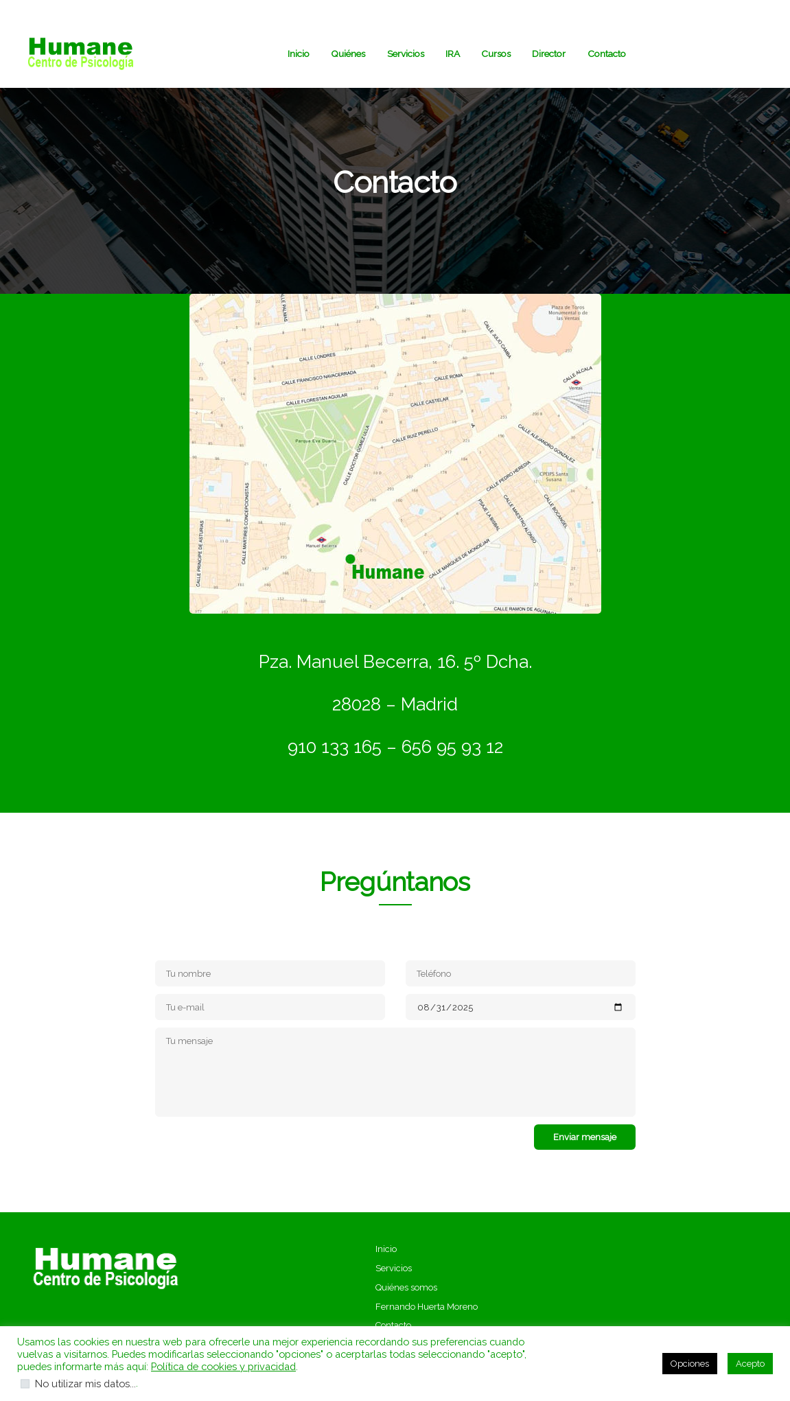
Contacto (393, 1325)
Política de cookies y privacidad (223, 1366)
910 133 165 (335, 747)
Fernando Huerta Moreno (426, 1306)
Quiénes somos (406, 1287)
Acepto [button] (750, 1363)
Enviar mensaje (584, 1137)
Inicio (386, 1249)
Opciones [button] (690, 1363)
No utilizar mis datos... (85, 1383)
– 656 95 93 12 (442, 747)
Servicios (393, 1268)
